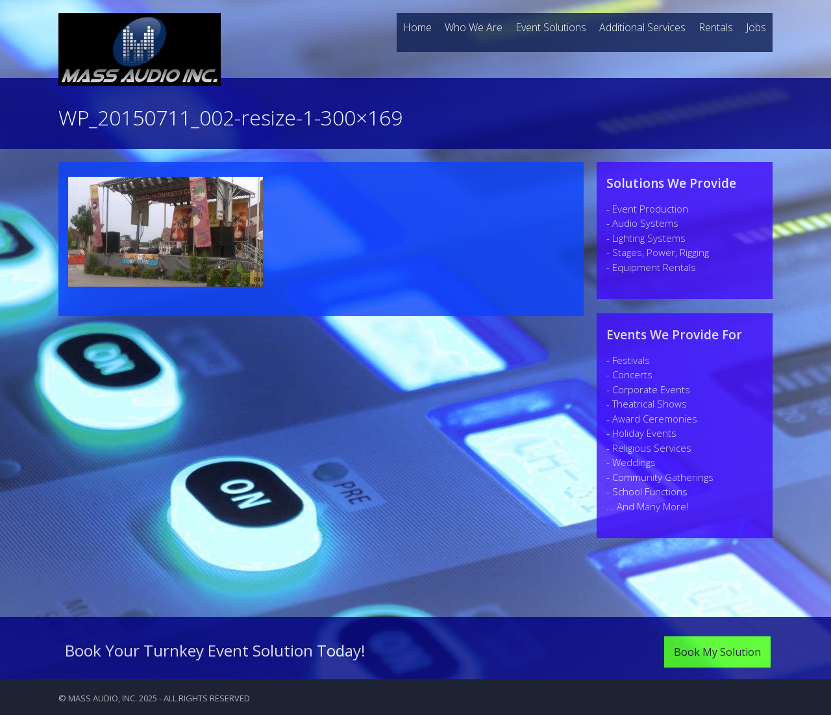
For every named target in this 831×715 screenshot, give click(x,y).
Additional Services (642, 27)
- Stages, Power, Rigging (657, 252)
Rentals (716, 27)
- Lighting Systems (646, 237)
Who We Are (473, 27)
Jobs (756, 27)
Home (417, 27)
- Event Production (647, 208)
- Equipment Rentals (651, 267)
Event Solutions (550, 27)
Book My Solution (717, 652)
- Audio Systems (642, 222)
